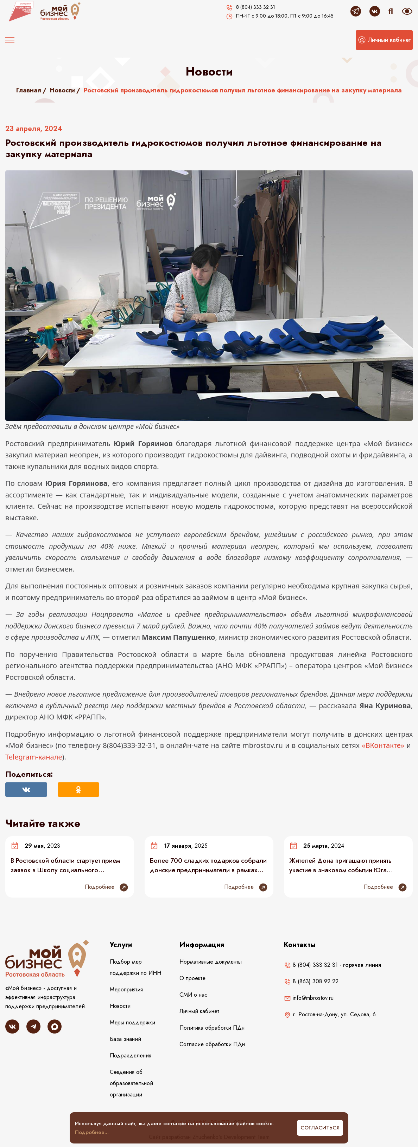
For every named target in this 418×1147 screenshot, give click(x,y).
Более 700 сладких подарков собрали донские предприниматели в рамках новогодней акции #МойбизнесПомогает (208, 865)
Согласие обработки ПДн (212, 1044)
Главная (28, 90)
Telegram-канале (33, 757)
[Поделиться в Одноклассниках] (79, 789)
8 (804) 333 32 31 (311, 965)
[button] (384, 40)
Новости (62, 90)
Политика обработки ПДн (212, 1028)
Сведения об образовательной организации (131, 1083)
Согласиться (320, 1128)
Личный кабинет (199, 1011)
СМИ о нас (193, 995)
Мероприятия (126, 989)
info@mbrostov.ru (309, 998)
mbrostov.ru (262, 745)
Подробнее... (92, 1132)
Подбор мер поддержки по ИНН (135, 967)
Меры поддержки (132, 1022)
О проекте (192, 978)
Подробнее (107, 887)
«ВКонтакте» (383, 745)
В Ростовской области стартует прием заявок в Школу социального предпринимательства (65, 865)
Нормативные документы (210, 962)
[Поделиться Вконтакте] (26, 789)
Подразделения (130, 1055)
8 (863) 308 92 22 (311, 981)
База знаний (125, 1039)
